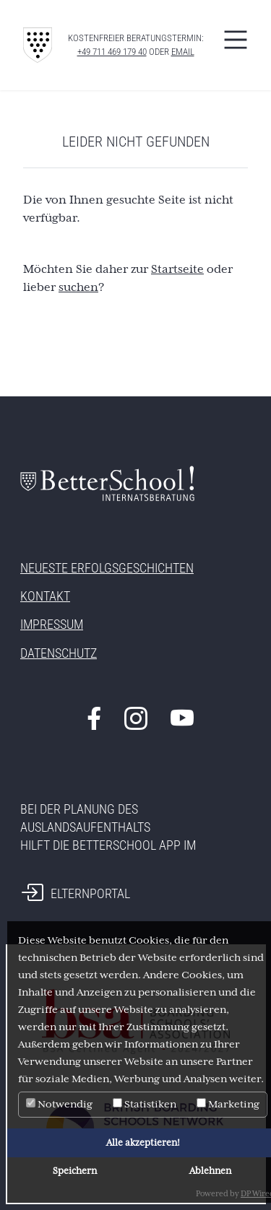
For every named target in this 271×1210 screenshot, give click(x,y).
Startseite (177, 269)
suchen (78, 287)
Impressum (51, 624)
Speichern (75, 1171)
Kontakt (45, 596)
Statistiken (144, 1104)
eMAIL (182, 51)
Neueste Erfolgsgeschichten (107, 567)
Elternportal (90, 893)
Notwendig (59, 1104)
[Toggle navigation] (235, 40)
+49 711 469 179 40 (112, 51)
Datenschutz (58, 653)
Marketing (228, 1104)
